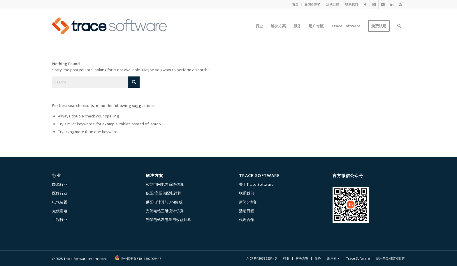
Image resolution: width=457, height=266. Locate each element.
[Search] (399, 26)
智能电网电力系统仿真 (165, 184)
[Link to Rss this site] (400, 4)
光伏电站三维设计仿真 (165, 210)
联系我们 (351, 4)
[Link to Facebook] (365, 4)
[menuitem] (295, 4)
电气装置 (59, 202)
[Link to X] (374, 4)
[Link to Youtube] (383, 4)
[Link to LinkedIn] (391, 4)
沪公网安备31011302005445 (141, 258)
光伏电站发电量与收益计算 (168, 219)
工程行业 (59, 219)
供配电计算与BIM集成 (164, 202)
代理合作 (246, 219)
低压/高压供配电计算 (163, 193)
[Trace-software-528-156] (109, 26)
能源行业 (59, 184)
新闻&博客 (312, 4)
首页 (295, 4)
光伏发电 (59, 210)
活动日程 (332, 4)
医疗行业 (59, 193)
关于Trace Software (256, 184)
